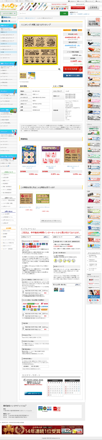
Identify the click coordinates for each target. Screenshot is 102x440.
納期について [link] (6, 180)
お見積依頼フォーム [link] (7, 217)
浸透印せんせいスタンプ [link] (8, 41)
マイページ (81, 1)
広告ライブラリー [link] (7, 245)
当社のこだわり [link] (6, 230)
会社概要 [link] (5, 233)
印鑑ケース (73, 14)
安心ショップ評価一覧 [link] (8, 242)
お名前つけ (86, 14)
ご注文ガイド (73, 1)
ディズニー (4, 91)
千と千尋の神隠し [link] (6, 122)
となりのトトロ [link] (6, 116)
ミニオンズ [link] (4, 125)
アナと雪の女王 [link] (6, 101)
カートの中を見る (78, 7)
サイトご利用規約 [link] (7, 189)
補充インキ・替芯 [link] (6, 163)
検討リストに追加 (72, 75)
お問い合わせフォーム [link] (8, 220)
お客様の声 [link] (5, 223)
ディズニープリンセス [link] (7, 104)
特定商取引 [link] (5, 183)
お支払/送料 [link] (5, 177)
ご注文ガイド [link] (6, 174)
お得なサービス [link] (6, 206)
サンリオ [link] (4, 147)
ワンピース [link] (4, 76)
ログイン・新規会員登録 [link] (9, 200)
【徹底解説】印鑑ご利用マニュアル (93, 265)
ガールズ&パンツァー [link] (7, 79)
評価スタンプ (4, 25)
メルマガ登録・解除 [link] (7, 203)
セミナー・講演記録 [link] (7, 249)
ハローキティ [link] (5, 144)
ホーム (98, 1)
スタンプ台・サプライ (7, 156)
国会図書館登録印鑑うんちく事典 (93, 256)
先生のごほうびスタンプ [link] (8, 37)
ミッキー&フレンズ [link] (6, 98)
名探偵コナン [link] (5, 73)
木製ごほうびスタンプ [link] (7, 49)
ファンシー (4, 131)
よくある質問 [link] (6, 214)
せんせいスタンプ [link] (6, 46)
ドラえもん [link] (4, 85)
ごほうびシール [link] (6, 57)
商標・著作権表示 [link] (7, 186)
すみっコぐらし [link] (6, 150)
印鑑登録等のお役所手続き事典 (93, 260)
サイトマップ (90, 1)
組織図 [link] (4, 236)
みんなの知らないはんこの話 (93, 269)
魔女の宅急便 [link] (5, 119)
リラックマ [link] (4, 141)
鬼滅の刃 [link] (4, 70)
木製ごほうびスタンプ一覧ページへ (51, 220)
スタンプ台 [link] (4, 166)
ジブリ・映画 (4, 110)
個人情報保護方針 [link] (7, 192)
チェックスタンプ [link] (6, 54)
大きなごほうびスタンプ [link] (8, 34)
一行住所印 (80, 14)
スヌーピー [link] (4, 138)
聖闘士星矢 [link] (4, 82)
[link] (29, 161)
